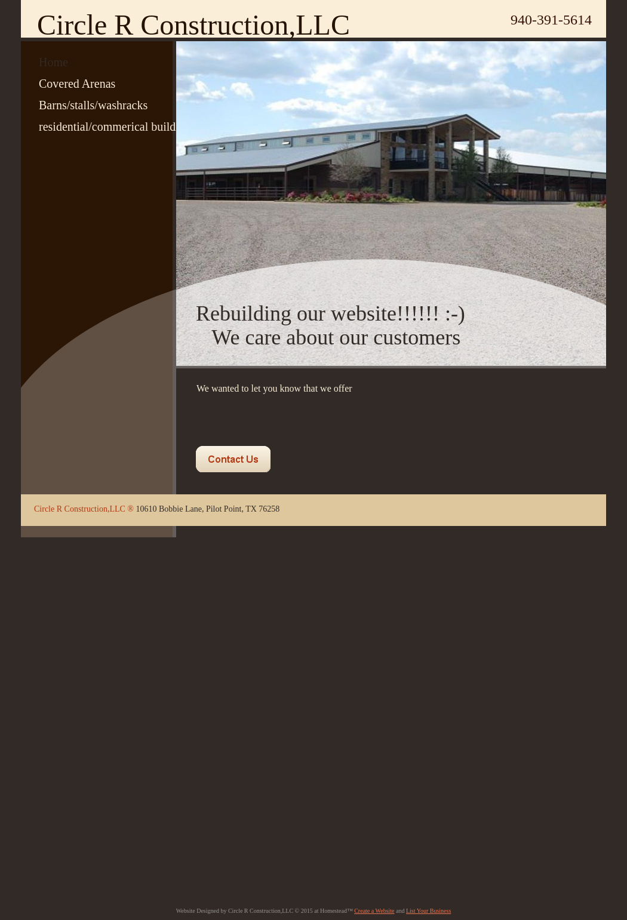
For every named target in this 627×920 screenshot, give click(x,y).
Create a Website (374, 910)
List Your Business (428, 910)
